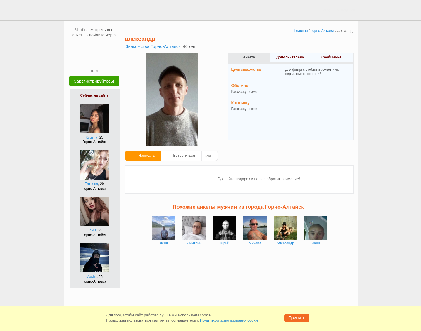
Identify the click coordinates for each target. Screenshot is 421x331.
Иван (316, 243)
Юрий (224, 243)
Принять (297, 317)
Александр (285, 243)
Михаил (255, 243)
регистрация (345, 10)
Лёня (164, 243)
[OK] (105, 46)
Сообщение (331, 57)
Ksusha (91, 137)
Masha (91, 277)
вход (326, 10)
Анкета (249, 57)
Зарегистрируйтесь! (94, 81)
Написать (146, 155)
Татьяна (91, 184)
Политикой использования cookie (229, 320)
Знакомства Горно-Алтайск (153, 46)
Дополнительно (290, 57)
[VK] (83, 46)
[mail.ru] (94, 46)
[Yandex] (89, 59)
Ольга (91, 230)
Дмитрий (194, 243)
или (208, 155)
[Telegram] (100, 59)
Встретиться (184, 155)
